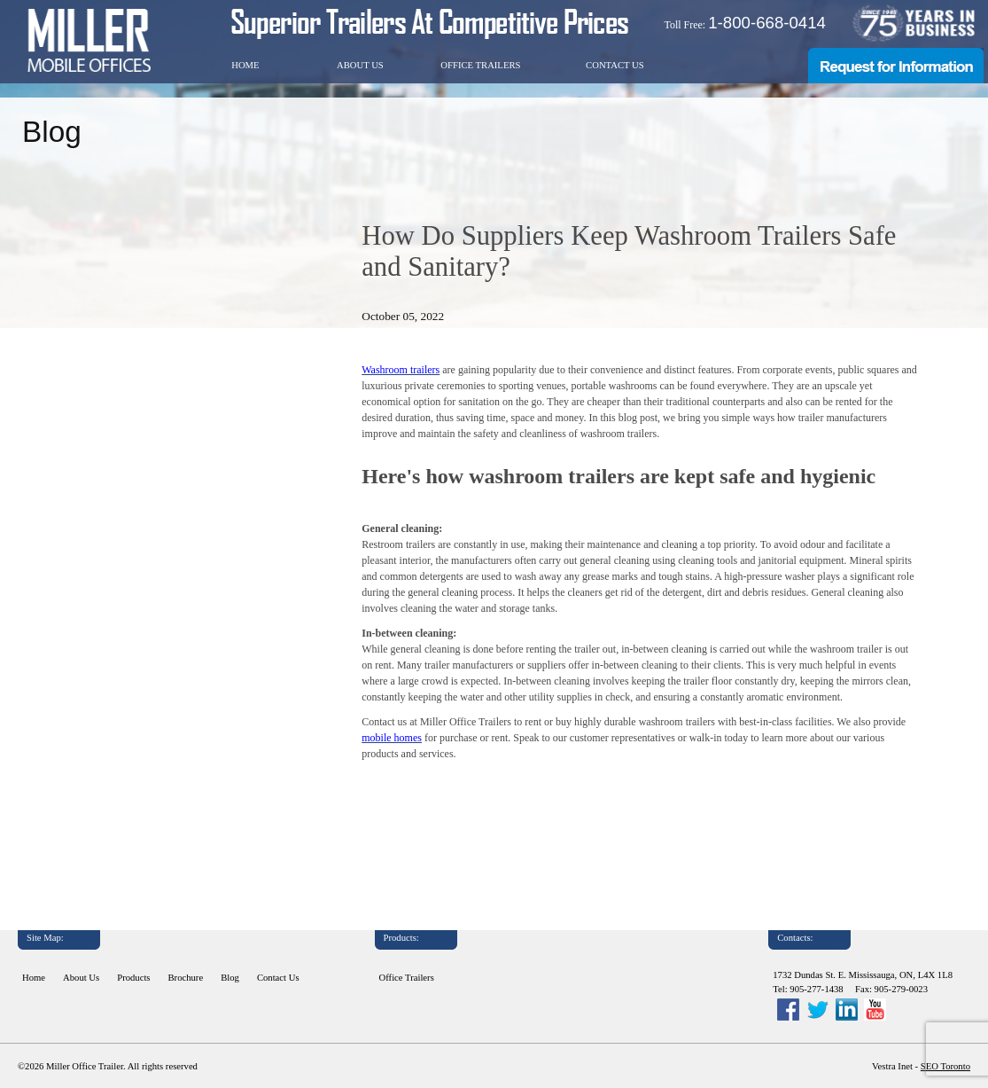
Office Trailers (480, 65)
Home (245, 65)
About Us (360, 65)
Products (133, 977)
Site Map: (45, 938)
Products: (401, 938)
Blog (230, 977)
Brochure (186, 977)
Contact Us (615, 65)
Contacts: (795, 938)
